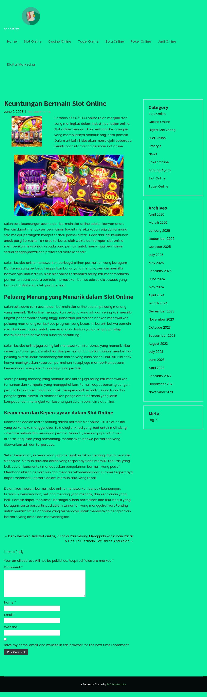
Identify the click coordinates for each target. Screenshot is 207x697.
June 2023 (157, 359)
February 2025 (160, 271)
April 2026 (156, 214)
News (153, 154)
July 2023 (156, 351)
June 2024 (157, 279)
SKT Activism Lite (116, 689)
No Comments (39, 111)
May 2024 (156, 287)
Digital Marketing (21, 64)
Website (10, 632)
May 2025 (156, 263)
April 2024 (157, 295)
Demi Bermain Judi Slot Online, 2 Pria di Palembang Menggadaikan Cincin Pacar (68, 536)
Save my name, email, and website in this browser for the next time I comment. (66, 650)
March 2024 (158, 303)
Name (10, 607)
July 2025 (156, 255)
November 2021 (161, 392)
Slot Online (32, 41)
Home (12, 41)
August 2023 (158, 343)
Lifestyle (155, 146)
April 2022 (156, 368)
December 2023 (161, 311)
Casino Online (59, 41)
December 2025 (161, 238)
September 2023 (162, 335)
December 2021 (161, 384)
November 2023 (161, 319)
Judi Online (167, 41)
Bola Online (115, 41)
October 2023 (160, 327)
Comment (13, 567)
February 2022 (160, 376)
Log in (153, 420)
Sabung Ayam (160, 170)
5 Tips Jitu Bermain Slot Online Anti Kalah (99, 541)
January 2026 (159, 230)
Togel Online (88, 41)
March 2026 (158, 222)
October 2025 (160, 246)
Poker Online (141, 41)
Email (9, 619)
